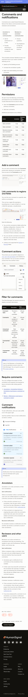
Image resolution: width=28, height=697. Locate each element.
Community (7, 684)
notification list (21, 507)
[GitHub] (9, 642)
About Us (20, 669)
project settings (9, 369)
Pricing (5, 659)
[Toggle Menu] (25, 6)
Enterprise (6, 649)
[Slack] (5, 642)
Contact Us (21, 674)
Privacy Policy (21, 693)
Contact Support (8, 624)
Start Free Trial (7, 654)
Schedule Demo (8, 656)
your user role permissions (9, 256)
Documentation (8, 669)
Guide (5, 666)
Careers (20, 671)
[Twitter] (12, 642)
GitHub (5, 686)
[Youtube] (20, 642)
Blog (19, 666)
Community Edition (9, 651)
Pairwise (6, 244)
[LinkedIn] (16, 642)
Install (5, 681)
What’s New (7, 671)
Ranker (20, 242)
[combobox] (14, 9)
